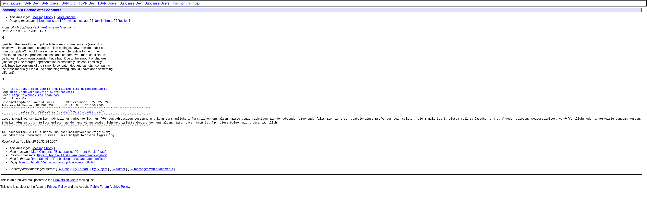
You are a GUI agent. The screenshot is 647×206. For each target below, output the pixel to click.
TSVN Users (107, 3)
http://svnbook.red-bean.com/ (36, 98)
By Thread (80, 179)
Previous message (77, 20)
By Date (63, 179)
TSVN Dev (86, 3)
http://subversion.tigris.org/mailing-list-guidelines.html (57, 90)
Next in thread (104, 20)
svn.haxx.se (11, 3)
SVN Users (50, 3)
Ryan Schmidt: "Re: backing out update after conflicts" (68, 169)
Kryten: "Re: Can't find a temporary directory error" (72, 165)
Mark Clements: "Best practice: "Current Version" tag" (68, 162)
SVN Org (68, 3)
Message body (42, 17)
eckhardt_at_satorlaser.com (54, 27)
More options (66, 17)
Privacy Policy (57, 197)
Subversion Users (65, 190)
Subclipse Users (157, 3)
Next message (49, 20)
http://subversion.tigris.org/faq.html (42, 94)
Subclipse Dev (131, 3)
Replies (123, 20)
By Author (118, 179)
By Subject (99, 179)
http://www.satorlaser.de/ (80, 118)
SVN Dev (31, 3)
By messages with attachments (151, 179)
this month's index (186, 3)
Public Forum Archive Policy (109, 197)
